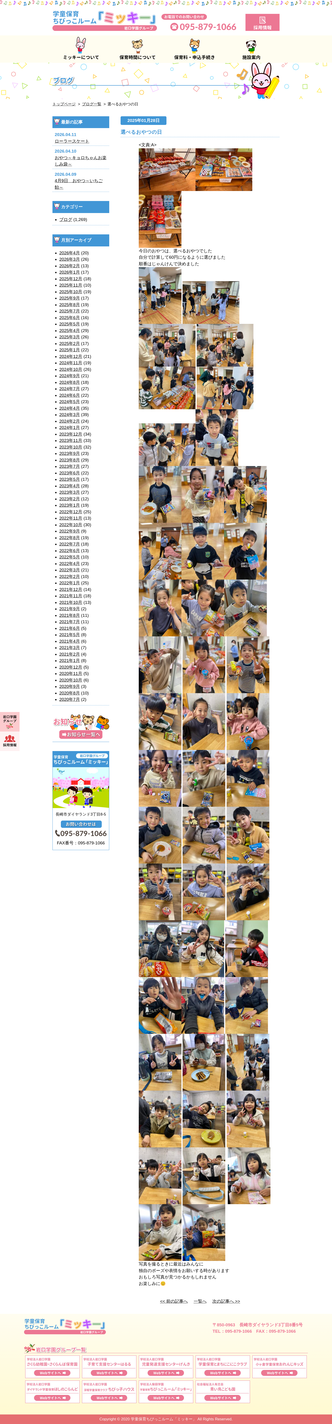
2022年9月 (69, 531)
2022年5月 (69, 557)
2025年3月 (69, 337)
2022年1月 (69, 583)
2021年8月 (69, 615)
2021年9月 (69, 608)
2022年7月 (69, 544)
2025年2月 (69, 343)
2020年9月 (69, 686)
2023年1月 (69, 505)
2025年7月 (69, 311)
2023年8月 (69, 460)
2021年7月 (69, 621)
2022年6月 (69, 550)
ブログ (65, 219)
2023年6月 (69, 473)
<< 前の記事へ (174, 1301)
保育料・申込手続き (194, 49)
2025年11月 (70, 285)
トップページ (64, 104)
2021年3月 (69, 647)
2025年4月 (69, 330)
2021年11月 (70, 595)
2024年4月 (69, 408)
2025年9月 (69, 298)
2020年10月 (70, 680)
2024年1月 (69, 427)
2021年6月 (69, 628)
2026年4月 (69, 253)
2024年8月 (69, 382)
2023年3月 (69, 492)
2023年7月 (69, 466)
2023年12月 (70, 434)
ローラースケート (72, 141)
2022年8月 (69, 537)
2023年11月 (70, 440)
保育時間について (137, 49)
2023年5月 (69, 479)
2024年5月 (69, 401)
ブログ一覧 (91, 104)
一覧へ (200, 1301)
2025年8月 (69, 304)
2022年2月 (69, 576)
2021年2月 (69, 654)
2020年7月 (69, 699)
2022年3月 (69, 570)
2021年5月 (69, 634)
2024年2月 (69, 421)
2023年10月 (70, 447)
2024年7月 (69, 388)
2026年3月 (69, 259)
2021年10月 (70, 602)
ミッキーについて (80, 49)
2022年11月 (70, 518)
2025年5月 (69, 324)
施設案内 (251, 49)
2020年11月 (70, 673)
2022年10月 (70, 524)
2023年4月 (69, 486)
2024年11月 (70, 362)
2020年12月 (70, 667)
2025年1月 (69, 349)
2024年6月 (69, 395)
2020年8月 (69, 693)
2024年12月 (70, 356)
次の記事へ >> (226, 1301)
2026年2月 (69, 265)
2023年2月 (69, 498)
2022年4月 (69, 563)
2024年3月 (69, 414)
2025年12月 (70, 278)
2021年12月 (70, 589)
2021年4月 (69, 641)
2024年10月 (70, 369)
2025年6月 (69, 317)
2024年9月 (69, 375)
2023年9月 (69, 453)
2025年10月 (70, 291)
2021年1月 (69, 660)
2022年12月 (70, 511)
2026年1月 (69, 272)
